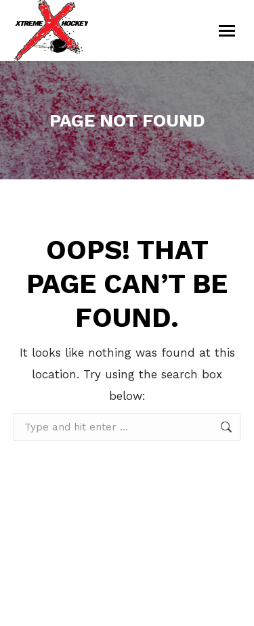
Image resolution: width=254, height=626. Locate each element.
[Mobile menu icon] (226, 31)
